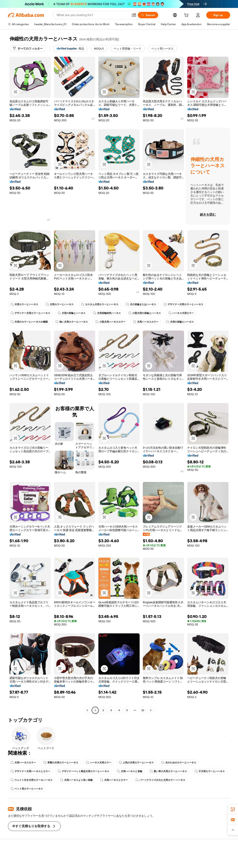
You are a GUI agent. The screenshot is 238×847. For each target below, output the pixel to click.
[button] (133, 15)
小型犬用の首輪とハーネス (144, 313)
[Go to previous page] (87, 710)
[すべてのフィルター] (28, 48)
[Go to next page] (150, 710)
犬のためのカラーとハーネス (178, 762)
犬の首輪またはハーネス (141, 304)
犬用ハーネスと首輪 (129, 771)
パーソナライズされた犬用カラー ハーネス (160, 780)
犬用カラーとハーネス (24, 304)
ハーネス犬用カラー (181, 313)
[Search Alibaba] (92, 15)
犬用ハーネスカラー (145, 321)
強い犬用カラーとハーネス (71, 321)
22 (142, 710)
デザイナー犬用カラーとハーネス (183, 304)
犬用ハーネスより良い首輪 (76, 780)
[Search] (148, 15)
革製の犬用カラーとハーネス (60, 762)
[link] (233, 809)
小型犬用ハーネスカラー (110, 321)
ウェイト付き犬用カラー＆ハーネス (32, 780)
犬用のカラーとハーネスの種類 (29, 321)
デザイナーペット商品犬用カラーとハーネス (83, 771)
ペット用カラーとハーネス (27, 788)
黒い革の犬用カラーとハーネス (168, 771)
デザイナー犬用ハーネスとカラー (30, 771)
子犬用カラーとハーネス (210, 771)
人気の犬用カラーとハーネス (136, 762)
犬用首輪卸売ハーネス (107, 313)
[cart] (187, 15)
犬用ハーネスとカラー (114, 780)
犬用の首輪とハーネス (71, 313)
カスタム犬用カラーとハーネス (99, 304)
